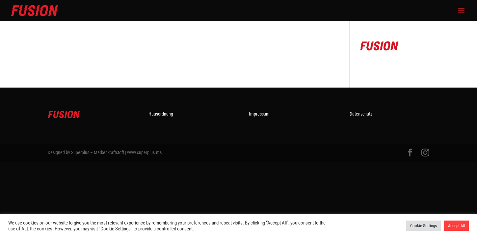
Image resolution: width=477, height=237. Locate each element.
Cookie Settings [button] (423, 225)
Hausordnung (160, 114)
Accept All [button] (456, 225)
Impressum (259, 114)
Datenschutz (361, 114)
